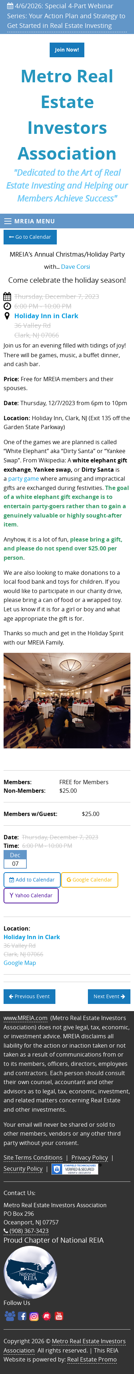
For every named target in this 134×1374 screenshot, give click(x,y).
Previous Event (29, 996)
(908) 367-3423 (26, 1231)
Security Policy (23, 1168)
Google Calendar (89, 879)
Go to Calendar (30, 236)
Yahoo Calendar (31, 895)
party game (23, 478)
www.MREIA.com (26, 1018)
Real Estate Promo (92, 1359)
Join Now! (67, 49)
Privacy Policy (89, 1157)
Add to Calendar (32, 879)
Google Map (20, 963)
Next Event (109, 996)
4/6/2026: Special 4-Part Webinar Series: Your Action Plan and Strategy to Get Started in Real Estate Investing (66, 15)
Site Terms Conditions (33, 1157)
